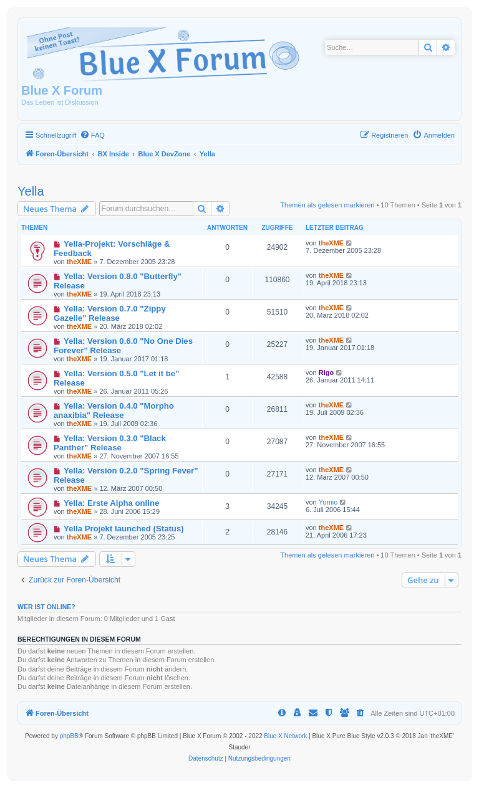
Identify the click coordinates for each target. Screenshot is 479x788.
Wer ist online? (46, 606)
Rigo (326, 372)
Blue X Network (285, 736)
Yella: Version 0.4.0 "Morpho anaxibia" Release (114, 410)
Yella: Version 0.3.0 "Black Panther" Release (110, 443)
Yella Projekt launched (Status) (124, 528)
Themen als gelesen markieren (327, 205)
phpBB (69, 736)
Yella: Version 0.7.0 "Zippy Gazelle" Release (110, 313)
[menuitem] (92, 135)
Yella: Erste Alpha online (111, 503)
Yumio (328, 502)
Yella (30, 191)
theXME (79, 261)
